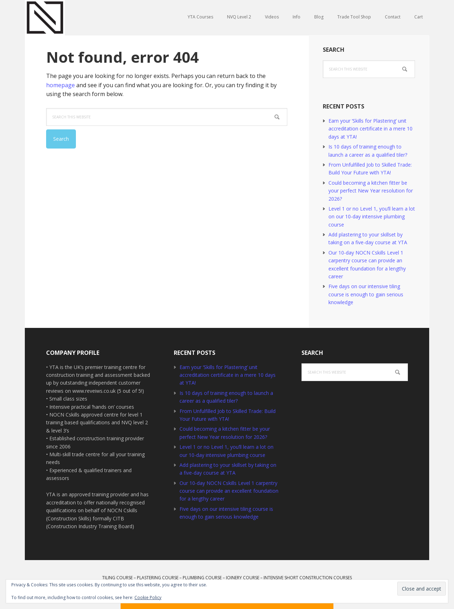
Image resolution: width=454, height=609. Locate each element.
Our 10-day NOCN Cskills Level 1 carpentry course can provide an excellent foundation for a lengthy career (228, 491)
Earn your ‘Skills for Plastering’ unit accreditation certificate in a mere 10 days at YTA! (370, 128)
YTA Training (71, 17)
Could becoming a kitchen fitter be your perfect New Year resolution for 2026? (370, 190)
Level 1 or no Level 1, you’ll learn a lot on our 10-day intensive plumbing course (371, 216)
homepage (60, 85)
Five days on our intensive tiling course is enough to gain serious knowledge (365, 294)
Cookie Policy (147, 597)
